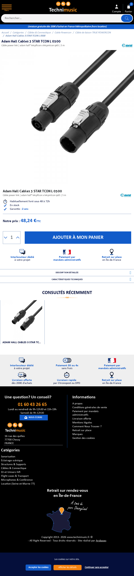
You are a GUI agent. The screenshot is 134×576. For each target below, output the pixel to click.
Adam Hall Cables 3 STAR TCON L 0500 (22, 346)
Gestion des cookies (83, 443)
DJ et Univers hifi (10, 477)
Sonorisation (8, 461)
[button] (5, 238)
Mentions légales (82, 427)
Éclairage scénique (12, 465)
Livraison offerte (81, 423)
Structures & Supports (13, 469)
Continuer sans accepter (97, 567)
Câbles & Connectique (39, 32)
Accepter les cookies (38, 567)
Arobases (101, 545)
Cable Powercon (63, 32)
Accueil (5, 32)
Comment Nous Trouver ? (87, 431)
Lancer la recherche (126, 18)
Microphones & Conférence (17, 485)
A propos (77, 408)
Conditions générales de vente (89, 412)
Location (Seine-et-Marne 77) (18, 489)
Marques (77, 439)
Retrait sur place (81, 435)
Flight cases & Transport (15, 481)
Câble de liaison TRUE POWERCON (93, 32)
